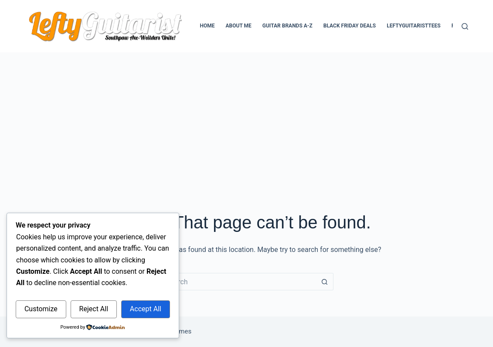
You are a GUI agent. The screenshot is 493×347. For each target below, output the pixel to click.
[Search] (465, 26)
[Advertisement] (246, 118)
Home (207, 26)
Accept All (145, 309)
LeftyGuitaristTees (413, 26)
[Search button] (324, 281)
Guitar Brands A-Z (287, 26)
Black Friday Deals (349, 26)
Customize (41, 309)
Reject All (93, 309)
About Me (239, 26)
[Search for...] (237, 281)
